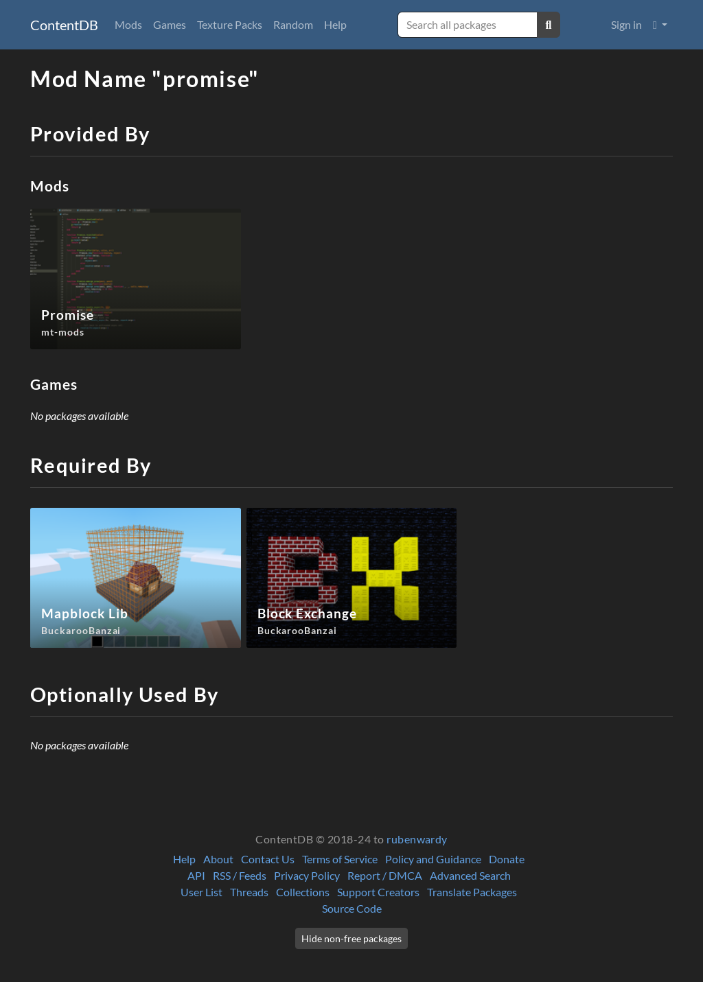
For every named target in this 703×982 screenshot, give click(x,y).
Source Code (352, 908)
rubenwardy (417, 838)
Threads (249, 891)
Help (335, 24)
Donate (507, 858)
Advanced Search (470, 875)
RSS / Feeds (239, 875)
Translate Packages (472, 891)
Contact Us (268, 858)
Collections (303, 891)
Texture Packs (229, 24)
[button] (660, 24)
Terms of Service (340, 858)
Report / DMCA (384, 875)
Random (293, 24)
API (196, 875)
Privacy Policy (307, 875)
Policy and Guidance (433, 858)
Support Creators (378, 891)
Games (169, 24)
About (218, 858)
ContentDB (64, 24)
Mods (128, 24)
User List (201, 891)
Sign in (626, 24)
